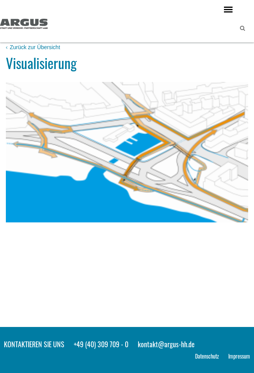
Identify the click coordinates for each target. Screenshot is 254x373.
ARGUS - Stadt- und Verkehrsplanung (24, 24)
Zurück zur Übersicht (33, 47)
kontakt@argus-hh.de (166, 344)
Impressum (239, 356)
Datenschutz (207, 356)
